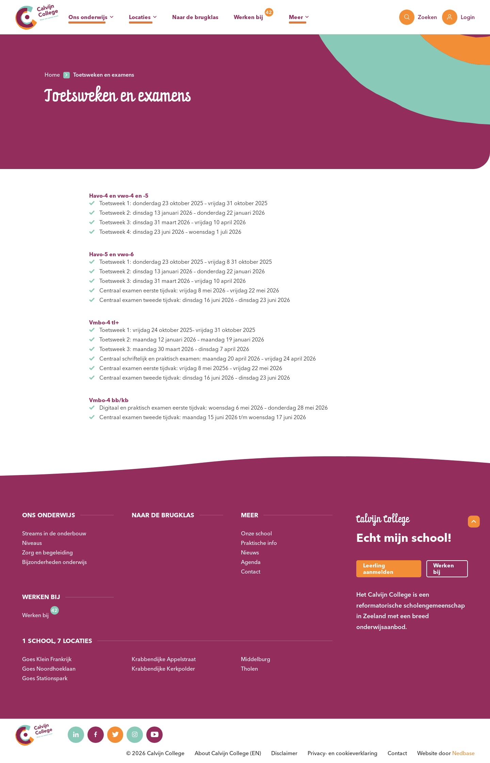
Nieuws (250, 552)
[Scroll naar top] (474, 522)
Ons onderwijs (88, 17)
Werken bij (248, 17)
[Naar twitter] (117, 734)
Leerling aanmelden (378, 568)
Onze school (256, 533)
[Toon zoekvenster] (418, 17)
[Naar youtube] (157, 734)
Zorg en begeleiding (47, 552)
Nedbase (463, 753)
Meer (296, 17)
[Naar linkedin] (76, 734)
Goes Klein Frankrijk (46, 659)
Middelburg (255, 659)
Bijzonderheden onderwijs (54, 562)
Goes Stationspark (44, 678)
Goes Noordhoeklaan (49, 668)
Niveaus (32, 542)
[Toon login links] (458, 17)
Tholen (249, 668)
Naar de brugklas (195, 17)
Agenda (251, 562)
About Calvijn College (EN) (228, 753)
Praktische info (259, 542)
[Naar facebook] (96, 734)
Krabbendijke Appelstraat (164, 659)
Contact (250, 571)
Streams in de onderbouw (54, 533)
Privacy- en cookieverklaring (342, 753)
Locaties (140, 17)
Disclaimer (284, 753)
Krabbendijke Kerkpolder (163, 668)
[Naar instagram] (137, 734)
